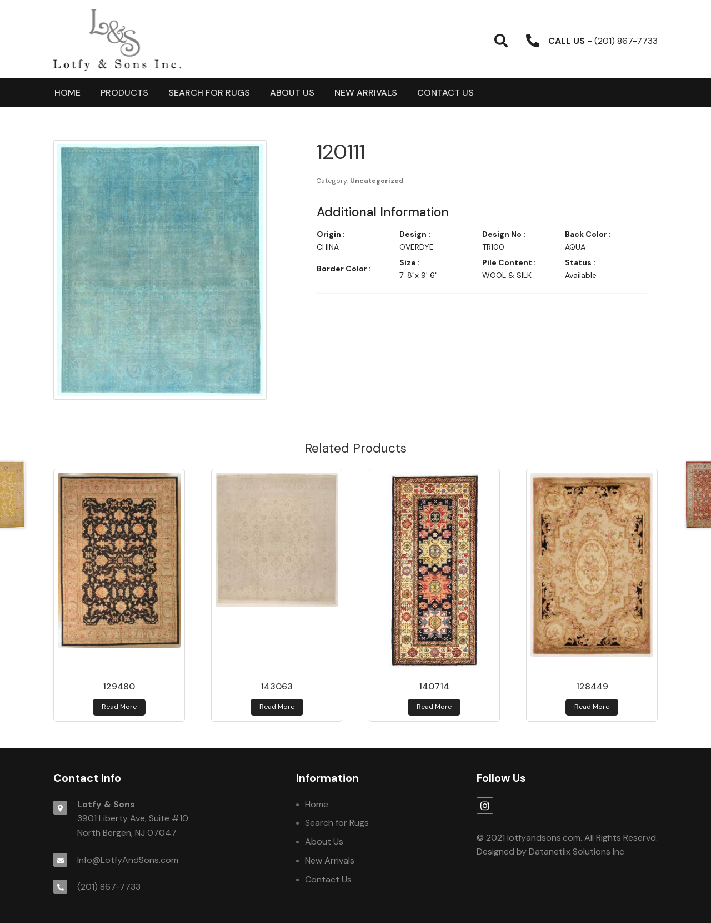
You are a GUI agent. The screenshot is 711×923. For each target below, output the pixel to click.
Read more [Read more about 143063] (276, 706)
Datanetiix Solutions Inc (576, 851)
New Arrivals (365, 92)
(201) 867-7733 (109, 886)
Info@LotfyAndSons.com (127, 860)
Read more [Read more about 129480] (119, 706)
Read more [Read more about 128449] (591, 706)
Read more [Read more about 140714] (434, 706)
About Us (292, 92)
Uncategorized (377, 180)
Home (67, 92)
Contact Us (445, 92)
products (124, 92)
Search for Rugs (209, 92)
